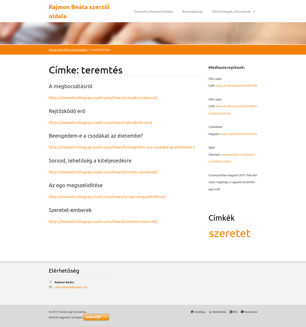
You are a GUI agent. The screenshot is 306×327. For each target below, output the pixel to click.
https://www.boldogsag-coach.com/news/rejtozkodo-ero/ (100, 122)
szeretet (230, 232)
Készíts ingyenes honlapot (65, 317)
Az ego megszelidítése (76, 185)
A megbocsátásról (70, 86)
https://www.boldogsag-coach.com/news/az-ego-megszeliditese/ (107, 196)
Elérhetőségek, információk (231, 11)
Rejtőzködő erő (67, 111)
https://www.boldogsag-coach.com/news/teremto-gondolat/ (103, 171)
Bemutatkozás (192, 11)
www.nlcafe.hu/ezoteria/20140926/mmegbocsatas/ (249, 85)
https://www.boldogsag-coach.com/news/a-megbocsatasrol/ (103, 97)
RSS (235, 311)
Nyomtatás (250, 311)
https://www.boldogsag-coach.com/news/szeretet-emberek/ (103, 221)
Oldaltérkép (219, 311)
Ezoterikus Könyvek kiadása (153, 11)
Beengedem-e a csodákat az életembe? (96, 135)
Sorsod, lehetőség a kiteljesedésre (90, 160)
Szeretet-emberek (70, 210)
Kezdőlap (199, 311)
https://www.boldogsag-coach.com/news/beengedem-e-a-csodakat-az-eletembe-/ (122, 147)
